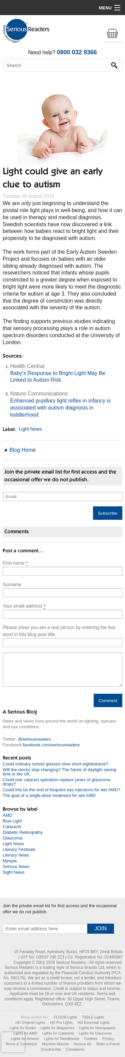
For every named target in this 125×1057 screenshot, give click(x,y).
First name (15, 563)
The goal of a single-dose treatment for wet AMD (49, 795)
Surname (12, 584)
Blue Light (12, 820)
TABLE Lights (93, 1017)
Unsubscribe (51, 1049)
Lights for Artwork (25, 1039)
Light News (30, 429)
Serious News (16, 866)
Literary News (16, 855)
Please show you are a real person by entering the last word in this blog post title (59, 631)
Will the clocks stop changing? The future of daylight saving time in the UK (59, 771)
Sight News (14, 872)
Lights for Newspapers (97, 1028)
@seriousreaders (34, 739)
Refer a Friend (108, 1044)
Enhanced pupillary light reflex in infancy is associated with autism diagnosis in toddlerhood (60, 408)
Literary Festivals (19, 849)
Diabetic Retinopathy (23, 832)
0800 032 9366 (77, 52)
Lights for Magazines (57, 1028)
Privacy (108, 1039)
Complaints (75, 1049)
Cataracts (12, 826)
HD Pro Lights (61, 1022)
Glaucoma (12, 838)
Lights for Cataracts (58, 1033)
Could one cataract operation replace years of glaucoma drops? (56, 782)
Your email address (24, 606)
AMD (7, 815)
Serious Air (82, 1044)
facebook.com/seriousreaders (51, 744)
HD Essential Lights (94, 1022)
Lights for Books (22, 1028)
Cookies (91, 1039)
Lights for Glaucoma (95, 1033)
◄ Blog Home (19, 450)
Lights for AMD (25, 1033)
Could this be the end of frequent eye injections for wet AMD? (61, 789)
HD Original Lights (30, 1022)
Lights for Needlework (61, 1039)
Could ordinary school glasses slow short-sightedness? (55, 763)
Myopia (10, 860)
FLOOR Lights (65, 1017)
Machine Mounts (55, 1044)
